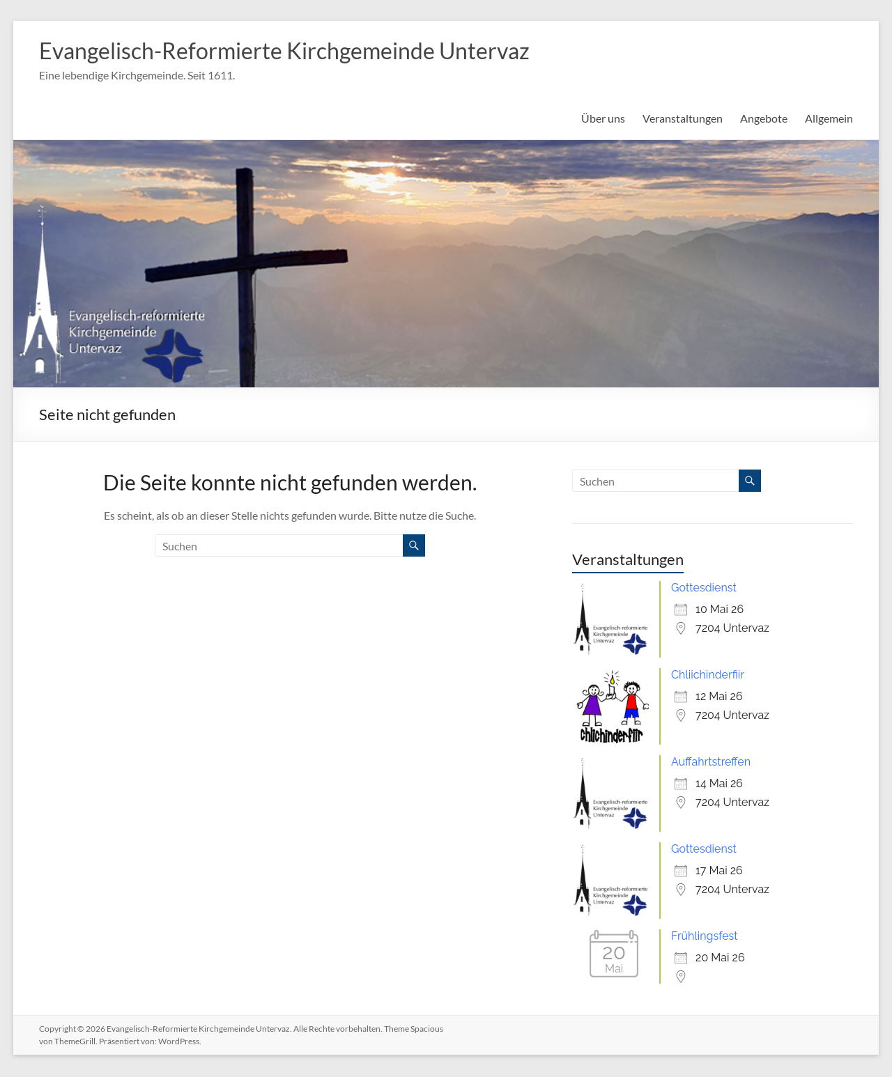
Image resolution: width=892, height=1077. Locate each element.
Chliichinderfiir (707, 676)
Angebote (763, 119)
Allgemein (829, 119)
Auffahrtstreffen (711, 763)
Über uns (603, 119)
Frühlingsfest (704, 937)
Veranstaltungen (683, 119)
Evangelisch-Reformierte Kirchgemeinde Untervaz (314, 51)
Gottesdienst (704, 589)
